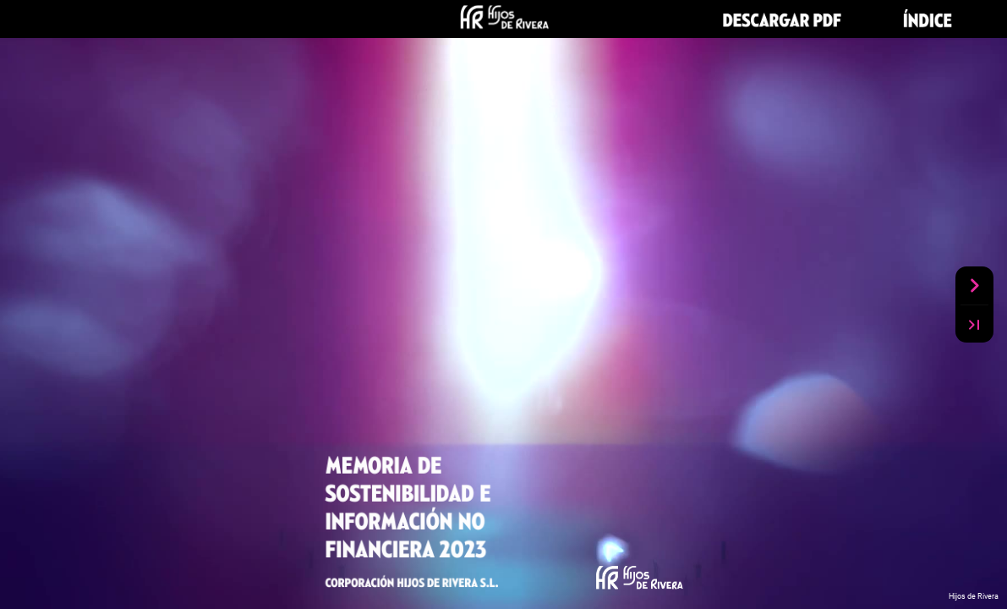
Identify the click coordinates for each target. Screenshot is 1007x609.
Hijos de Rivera (974, 596)
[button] (785, 19)
